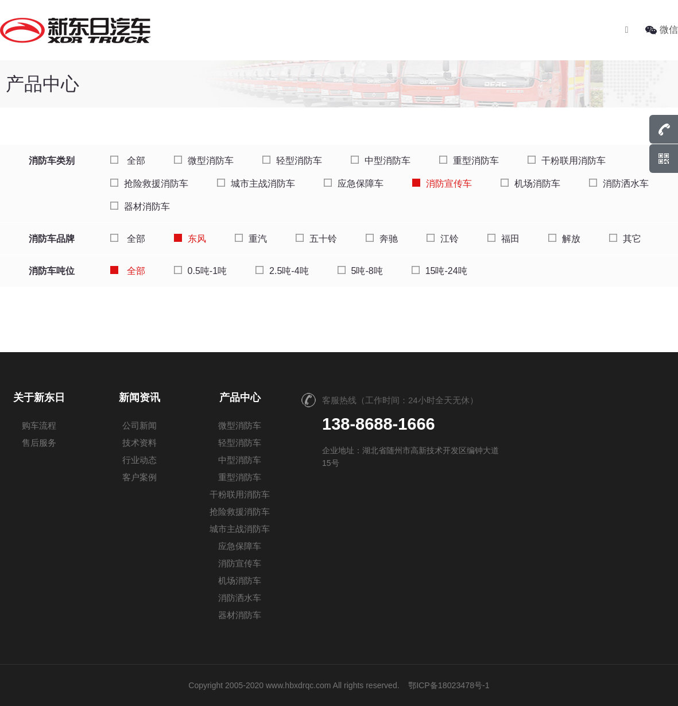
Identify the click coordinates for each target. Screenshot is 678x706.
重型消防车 (469, 160)
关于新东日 (39, 397)
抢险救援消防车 (149, 183)
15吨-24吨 (439, 271)
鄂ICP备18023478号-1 (449, 685)
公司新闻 (139, 425)
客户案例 (139, 477)
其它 (625, 239)
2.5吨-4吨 (281, 271)
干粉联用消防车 (567, 160)
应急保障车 (353, 183)
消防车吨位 (52, 271)
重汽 (251, 239)
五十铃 (316, 239)
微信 (661, 29)
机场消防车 (530, 183)
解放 (564, 239)
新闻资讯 (139, 397)
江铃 (443, 239)
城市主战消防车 (256, 183)
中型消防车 (380, 160)
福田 (503, 239)
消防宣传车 (442, 183)
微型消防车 (204, 160)
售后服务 (39, 442)
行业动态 (139, 460)
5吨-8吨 (360, 271)
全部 (127, 160)
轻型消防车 (292, 160)
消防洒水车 (619, 183)
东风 (190, 239)
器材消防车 (140, 206)
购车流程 (39, 425)
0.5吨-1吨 (200, 271)
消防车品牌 (52, 239)
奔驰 (382, 239)
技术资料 (139, 442)
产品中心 (240, 397)
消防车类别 (52, 160)
